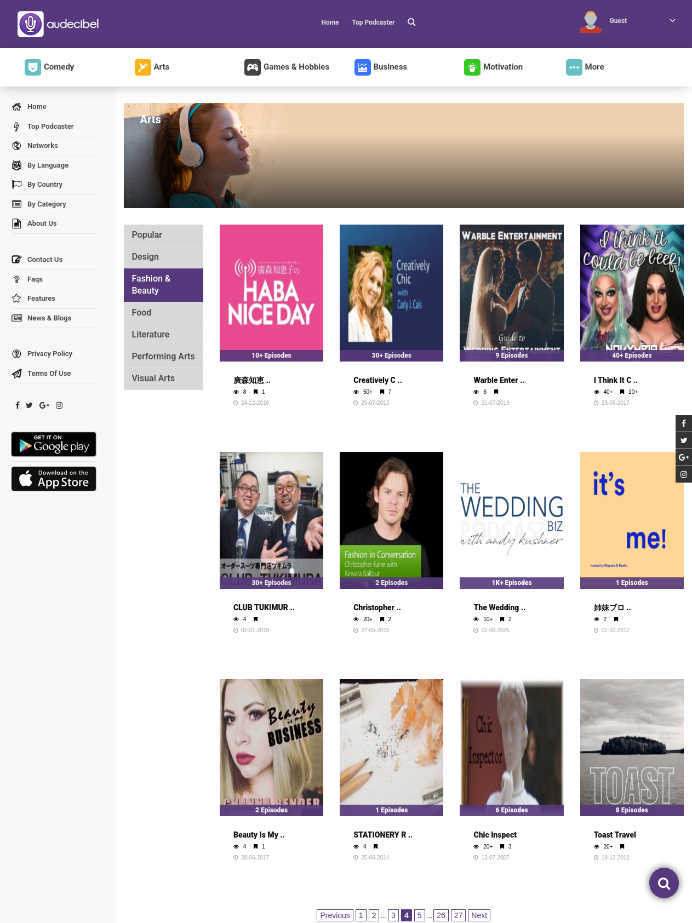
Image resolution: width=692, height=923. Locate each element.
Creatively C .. (377, 380)
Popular (147, 235)
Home (330, 22)
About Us (33, 224)
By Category (38, 204)
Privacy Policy (41, 354)
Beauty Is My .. (259, 834)
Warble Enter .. (498, 380)
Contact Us (36, 260)
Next (479, 915)
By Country (36, 185)
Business (381, 67)
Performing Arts (163, 356)
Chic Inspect (495, 834)
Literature (151, 334)
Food (142, 312)
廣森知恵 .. (252, 380)
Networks (34, 146)
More (585, 67)
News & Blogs (41, 318)
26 (441, 915)
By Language (39, 165)
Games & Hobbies (286, 67)
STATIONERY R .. (383, 834)
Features (33, 299)
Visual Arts (153, 378)
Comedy (49, 67)
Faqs (27, 279)
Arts (152, 67)
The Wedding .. (499, 607)
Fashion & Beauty (151, 284)
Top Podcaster (373, 22)
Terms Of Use (41, 374)
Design (145, 256)
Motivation (493, 67)
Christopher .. (377, 607)
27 (458, 915)
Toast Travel (615, 834)
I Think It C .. (616, 380)
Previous (335, 915)
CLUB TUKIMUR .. (264, 607)
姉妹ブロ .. (612, 607)
